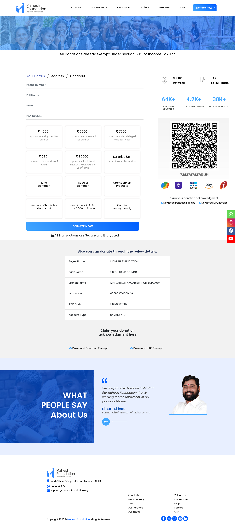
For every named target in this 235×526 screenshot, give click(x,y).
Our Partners (135, 507)
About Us (75, 7)
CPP (176, 511)
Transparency (136, 499)
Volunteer (164, 7)
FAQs (177, 503)
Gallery (145, 7)
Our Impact (124, 7)
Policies (178, 507)
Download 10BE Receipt (213, 202)
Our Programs (99, 7)
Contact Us (181, 499)
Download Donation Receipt (178, 202)
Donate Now (204, 7)
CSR (182, 7)
